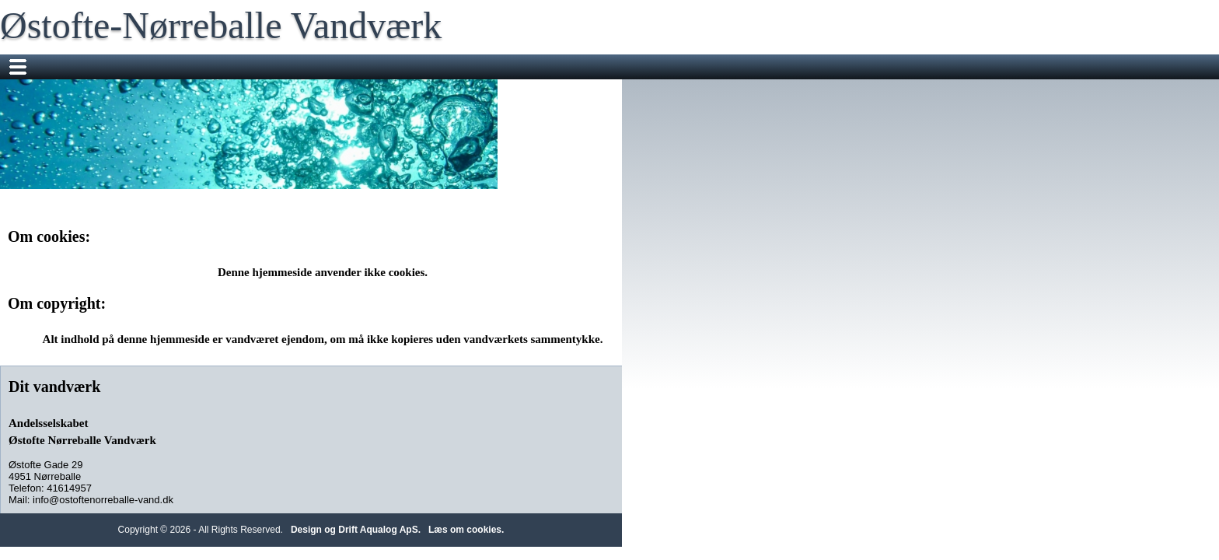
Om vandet (784, 67)
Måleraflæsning (443, 67)
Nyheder (253, 67)
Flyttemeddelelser (340, 67)
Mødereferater (700, 67)
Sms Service (534, 67)
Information (616, 67)
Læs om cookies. (764, 450)
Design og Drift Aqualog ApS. (654, 450)
